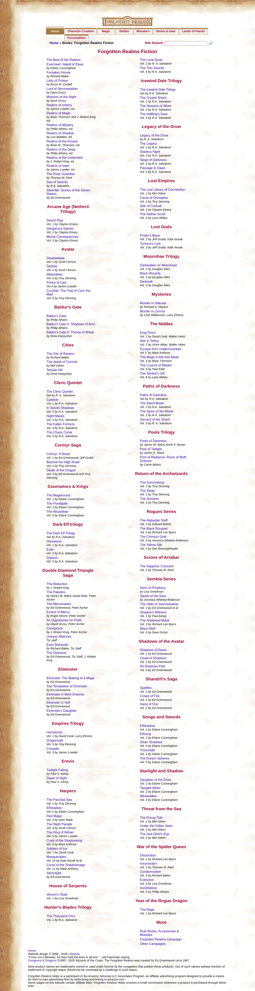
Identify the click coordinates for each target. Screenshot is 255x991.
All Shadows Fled (152, 667)
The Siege (147, 491)
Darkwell (146, 282)
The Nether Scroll (152, 214)
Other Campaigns (152, 944)
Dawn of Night (57, 778)
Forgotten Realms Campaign (161, 939)
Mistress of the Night (61, 97)
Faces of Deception (154, 198)
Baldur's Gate (56, 316)
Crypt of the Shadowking (64, 841)
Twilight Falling (57, 770)
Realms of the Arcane (62, 142)
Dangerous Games (60, 229)
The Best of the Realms (64, 60)
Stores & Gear (166, 31)
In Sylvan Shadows (60, 408)
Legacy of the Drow (154, 136)
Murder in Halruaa (153, 303)
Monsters (143, 31)
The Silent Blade (152, 404)
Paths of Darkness (153, 395)
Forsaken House (58, 73)
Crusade (53, 749)
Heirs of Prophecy (153, 588)
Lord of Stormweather (62, 89)
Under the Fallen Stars (156, 826)
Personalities (76, 38)
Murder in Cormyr (152, 311)
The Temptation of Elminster (67, 687)
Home (55, 31)
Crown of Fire (150, 696)
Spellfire (146, 688)
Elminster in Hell (58, 703)
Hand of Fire (149, 705)
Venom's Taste (57, 895)
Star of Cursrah (151, 206)
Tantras (52, 267)
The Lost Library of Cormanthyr (162, 190)
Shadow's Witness (153, 613)
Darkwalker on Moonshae (158, 266)
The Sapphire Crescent (157, 567)
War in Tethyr (149, 341)
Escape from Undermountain (161, 349)
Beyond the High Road (63, 462)
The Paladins (56, 592)
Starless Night (150, 152)
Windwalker (148, 796)
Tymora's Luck (150, 244)
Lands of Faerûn (193, 31)
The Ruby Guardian (61, 174)
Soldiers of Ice (57, 849)
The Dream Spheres (154, 759)
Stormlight (54, 873)
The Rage (147, 910)
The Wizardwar (58, 512)
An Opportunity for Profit (64, 621)
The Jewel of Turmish (62, 362)
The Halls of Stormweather (159, 604)
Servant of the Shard (155, 420)
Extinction (147, 880)
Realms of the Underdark (65, 158)
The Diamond (56, 653)
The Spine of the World (156, 412)
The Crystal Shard (153, 98)
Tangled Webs (150, 788)
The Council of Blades (156, 366)
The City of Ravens (60, 354)
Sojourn (52, 558)
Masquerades (56, 857)
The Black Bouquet (153, 529)
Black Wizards (150, 274)
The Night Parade (59, 825)
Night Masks (55, 416)
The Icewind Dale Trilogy (158, 90)
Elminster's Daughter (62, 711)
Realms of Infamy (59, 105)
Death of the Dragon (61, 470)
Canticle (52, 400)
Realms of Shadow (60, 134)
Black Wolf (147, 629)
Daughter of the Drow (155, 780)
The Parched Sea (59, 800)
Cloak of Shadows (153, 658)
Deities (124, 31)
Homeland (54, 542)
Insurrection (148, 864)
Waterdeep (54, 275)
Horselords (54, 732)
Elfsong (145, 734)
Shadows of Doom (153, 650)
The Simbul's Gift (152, 374)
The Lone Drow (151, 60)
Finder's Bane (150, 236)
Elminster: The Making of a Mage (70, 678)
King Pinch (148, 333)
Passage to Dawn (152, 168)
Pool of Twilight (151, 449)
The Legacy (148, 144)
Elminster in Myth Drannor (65, 695)
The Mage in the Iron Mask (159, 357)
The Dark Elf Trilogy (61, 534)
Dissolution (148, 856)
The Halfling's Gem (154, 114)
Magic (106, 31)
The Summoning (152, 483)
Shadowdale (55, 258)
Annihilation (148, 888)
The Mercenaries (59, 604)
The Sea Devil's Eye (154, 834)
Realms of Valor (58, 166)
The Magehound (58, 496)
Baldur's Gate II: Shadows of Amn (71, 324)
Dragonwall (55, 741)
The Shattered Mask (154, 621)
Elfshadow (54, 808)
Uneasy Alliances (59, 637)
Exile (50, 550)
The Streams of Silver (155, 106)
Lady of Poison (57, 81)
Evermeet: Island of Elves (65, 65)
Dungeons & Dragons (42, 961)
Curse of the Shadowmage (66, 865)
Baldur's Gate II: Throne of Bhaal (70, 333)
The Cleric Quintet (60, 392)
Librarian (74, 954)
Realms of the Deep (61, 150)
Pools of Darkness (153, 441)
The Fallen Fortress (61, 425)
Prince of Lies (56, 283)
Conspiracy (55, 629)
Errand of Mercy (58, 612)
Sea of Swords (57, 182)
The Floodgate (57, 504)
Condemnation (150, 872)
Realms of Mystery (60, 125)
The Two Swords (152, 68)
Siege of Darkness (153, 160)
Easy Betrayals (57, 645)
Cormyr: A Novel (58, 454)
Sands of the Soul (153, 596)
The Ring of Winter (60, 833)
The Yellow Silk (151, 545)
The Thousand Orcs (61, 916)
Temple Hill (54, 370)
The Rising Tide (151, 818)
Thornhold (147, 750)
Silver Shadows (151, 742)
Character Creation (80, 31)
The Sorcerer (149, 499)
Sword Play (55, 221)
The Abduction (57, 584)
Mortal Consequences (62, 237)
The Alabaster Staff (154, 521)
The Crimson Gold (153, 537)
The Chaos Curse (59, 433)
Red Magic (54, 816)
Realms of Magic (59, 114)
